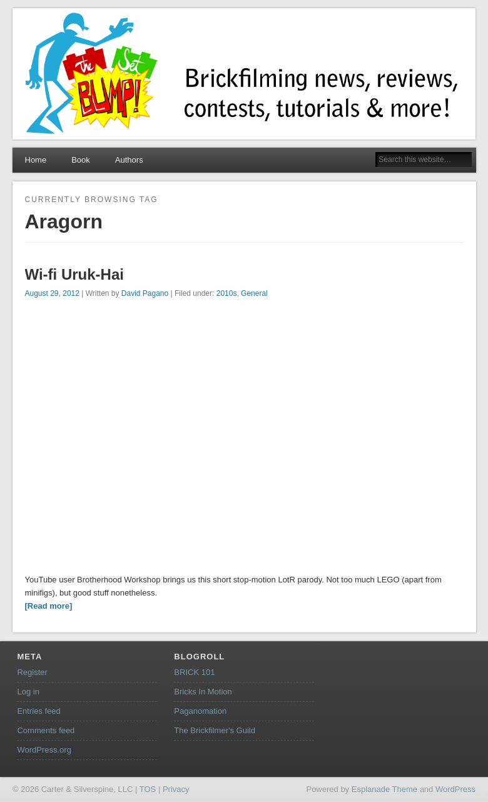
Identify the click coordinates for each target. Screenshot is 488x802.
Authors (129, 160)
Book (80, 160)
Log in (28, 691)
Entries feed (38, 711)
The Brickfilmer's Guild (214, 730)
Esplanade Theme (384, 789)
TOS (148, 789)
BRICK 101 (194, 672)
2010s (226, 293)
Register (32, 672)
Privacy (176, 789)
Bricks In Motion (202, 691)
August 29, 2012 (52, 293)
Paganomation (200, 711)
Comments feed (45, 730)
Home (36, 160)
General (254, 293)
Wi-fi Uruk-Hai (74, 274)
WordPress (455, 789)
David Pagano (144, 293)
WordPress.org (44, 749)
